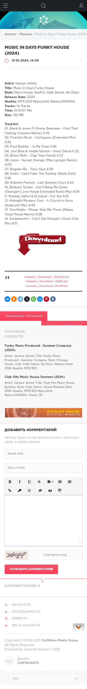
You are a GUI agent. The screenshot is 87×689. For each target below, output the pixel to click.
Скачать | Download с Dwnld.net (46, 285)
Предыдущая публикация (23, 316)
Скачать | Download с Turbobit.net (46, 276)
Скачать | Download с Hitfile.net (47, 281)
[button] (10, 481)
